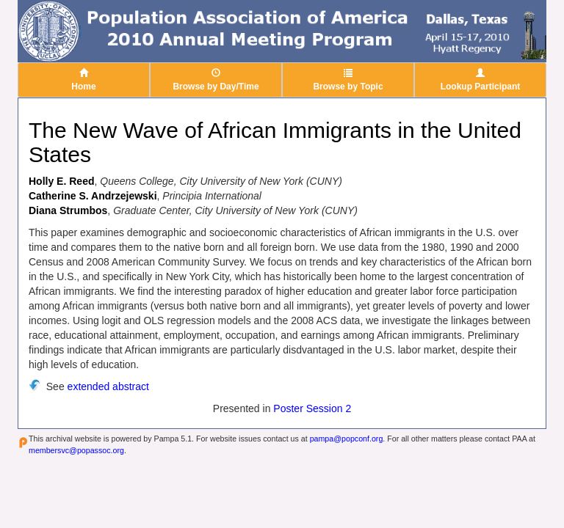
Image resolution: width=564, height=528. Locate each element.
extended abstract (108, 386)
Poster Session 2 (312, 408)
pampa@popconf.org (346, 438)
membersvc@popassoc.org (76, 450)
